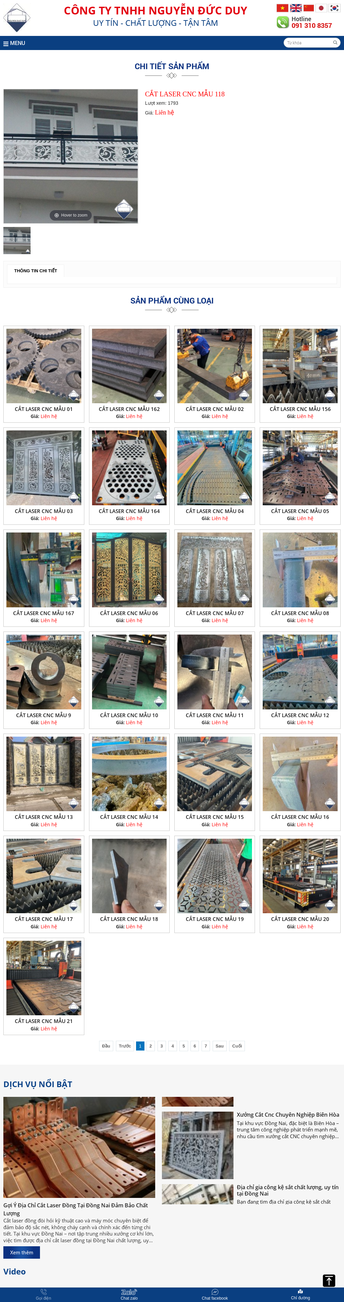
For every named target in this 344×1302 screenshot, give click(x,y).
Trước (125, 1046)
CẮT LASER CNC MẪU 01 (44, 409)
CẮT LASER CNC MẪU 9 (43, 715)
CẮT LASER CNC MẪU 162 (129, 409)
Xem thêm (21, 1252)
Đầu (106, 1046)
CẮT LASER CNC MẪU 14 (129, 816)
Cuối (237, 1046)
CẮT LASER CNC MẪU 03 (44, 511)
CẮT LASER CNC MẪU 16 (300, 816)
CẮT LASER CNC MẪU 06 (129, 613)
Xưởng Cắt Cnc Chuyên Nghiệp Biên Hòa (288, 1121)
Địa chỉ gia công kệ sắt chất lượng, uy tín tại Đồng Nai (288, 1196)
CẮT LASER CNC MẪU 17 (44, 919)
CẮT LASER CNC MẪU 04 (215, 511)
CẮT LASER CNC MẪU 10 (129, 715)
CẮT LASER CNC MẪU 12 (300, 715)
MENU (14, 43)
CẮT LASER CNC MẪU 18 (129, 919)
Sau (220, 1046)
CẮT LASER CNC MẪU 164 (129, 511)
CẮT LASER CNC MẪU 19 (215, 919)
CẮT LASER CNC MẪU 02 (215, 409)
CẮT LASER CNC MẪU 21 (44, 1021)
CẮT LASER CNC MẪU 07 (215, 613)
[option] (71, 156)
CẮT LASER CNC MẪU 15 (215, 816)
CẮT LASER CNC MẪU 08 (300, 613)
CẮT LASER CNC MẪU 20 (300, 919)
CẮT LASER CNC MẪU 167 (43, 613)
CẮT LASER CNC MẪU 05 (300, 511)
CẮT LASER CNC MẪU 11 (215, 715)
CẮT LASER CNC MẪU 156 (300, 409)
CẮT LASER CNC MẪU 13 (44, 816)
